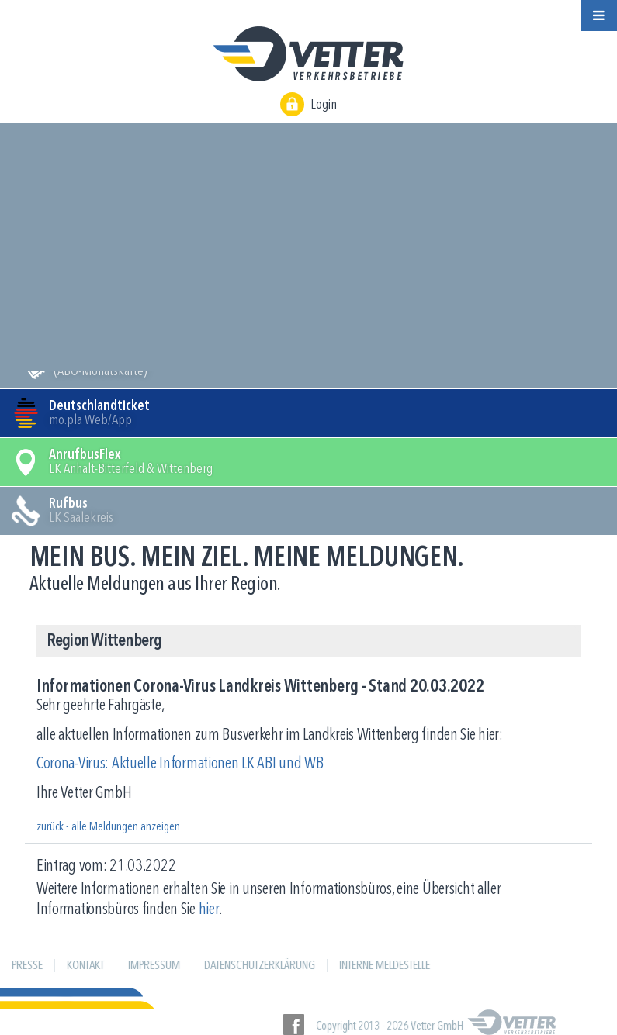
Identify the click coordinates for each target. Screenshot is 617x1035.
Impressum (154, 966)
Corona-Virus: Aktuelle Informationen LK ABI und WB (180, 764)
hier (209, 910)
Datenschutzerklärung (259, 966)
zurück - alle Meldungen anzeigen (108, 827)
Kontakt (85, 966)
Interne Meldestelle (384, 966)
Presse (27, 966)
